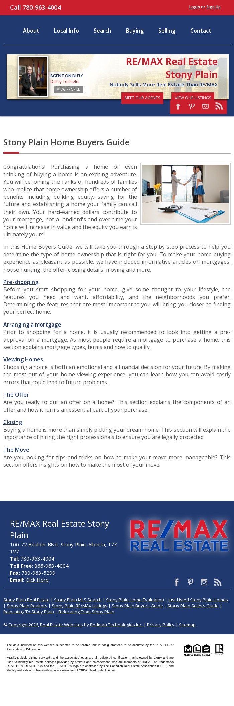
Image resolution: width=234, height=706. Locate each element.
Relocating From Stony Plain (86, 612)
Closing (12, 422)
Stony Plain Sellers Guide (193, 606)
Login (194, 7)
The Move (16, 449)
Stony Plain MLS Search (78, 600)
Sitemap (187, 625)
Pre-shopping (20, 282)
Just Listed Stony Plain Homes (198, 600)
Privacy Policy (160, 625)
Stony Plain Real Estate (26, 600)
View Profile (68, 89)
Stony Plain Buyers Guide (137, 606)
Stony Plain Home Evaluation (135, 600)
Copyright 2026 (23, 625)
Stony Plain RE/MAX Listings (79, 606)
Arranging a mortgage (32, 324)
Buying (135, 30)
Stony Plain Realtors (27, 606)
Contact (200, 30)
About (31, 30)
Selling (167, 30)
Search (102, 30)
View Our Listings (193, 98)
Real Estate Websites (61, 625)
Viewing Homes (23, 359)
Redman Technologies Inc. (116, 625)
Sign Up (213, 7)
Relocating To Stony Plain (28, 612)
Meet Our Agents (142, 98)
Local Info (66, 30)
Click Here (37, 579)
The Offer (16, 394)
